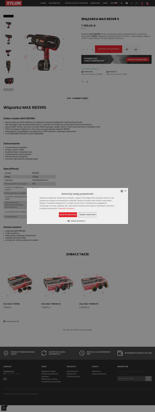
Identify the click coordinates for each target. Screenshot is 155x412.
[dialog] (77, 206)
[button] (77, 221)
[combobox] (122, 191)
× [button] (125, 191)
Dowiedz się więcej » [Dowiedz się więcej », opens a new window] (67, 208)
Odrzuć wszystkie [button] (90, 215)
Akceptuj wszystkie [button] (64, 215)
